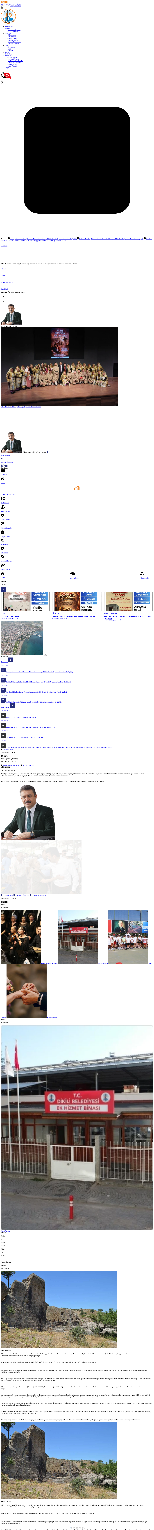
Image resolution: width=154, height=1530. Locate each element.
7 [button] (79, 1527)
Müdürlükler (12, 37)
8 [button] (80, 1527)
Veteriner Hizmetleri (14, 62)
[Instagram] (3, 2)
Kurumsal (8, 33)
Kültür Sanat (8, 54)
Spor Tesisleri (12, 66)
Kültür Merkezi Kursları (15, 61)
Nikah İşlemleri (13, 57)
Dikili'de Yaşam (9, 26)
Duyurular (11, 47)
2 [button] (71, 1527)
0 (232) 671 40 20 (15, 6)
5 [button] (76, 1527)
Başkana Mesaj (13, 31)
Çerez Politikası (17, 4)
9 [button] (82, 1527)
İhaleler (10, 50)
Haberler (7, 52)
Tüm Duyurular (61, 240)
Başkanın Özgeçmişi (14, 30)
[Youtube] (6, 2)
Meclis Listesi (12, 38)
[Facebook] (1, 2)
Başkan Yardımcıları (14, 42)
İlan (9, 49)
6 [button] (77, 1527)
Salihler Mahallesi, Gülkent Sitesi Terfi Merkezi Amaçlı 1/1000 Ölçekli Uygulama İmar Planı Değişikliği (110, 239)
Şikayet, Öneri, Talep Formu (11, 765)
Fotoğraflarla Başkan (38, 895)
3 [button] (73, 1527)
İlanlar (7, 45)
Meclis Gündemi (13, 43)
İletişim (7, 68)
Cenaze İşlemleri (13, 59)
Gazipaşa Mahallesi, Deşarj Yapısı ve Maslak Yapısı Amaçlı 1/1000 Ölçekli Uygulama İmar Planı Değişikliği (42, 239)
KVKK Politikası (6, 4)
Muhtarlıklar (12, 35)
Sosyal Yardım (12, 64)
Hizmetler (8, 55)
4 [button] (74, 1527)
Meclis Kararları (13, 40)
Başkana (7, 28)
